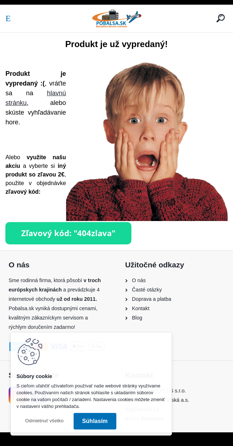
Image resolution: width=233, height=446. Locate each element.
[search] (221, 18)
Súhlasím (95, 421)
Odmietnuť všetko (44, 420)
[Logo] (117, 18)
